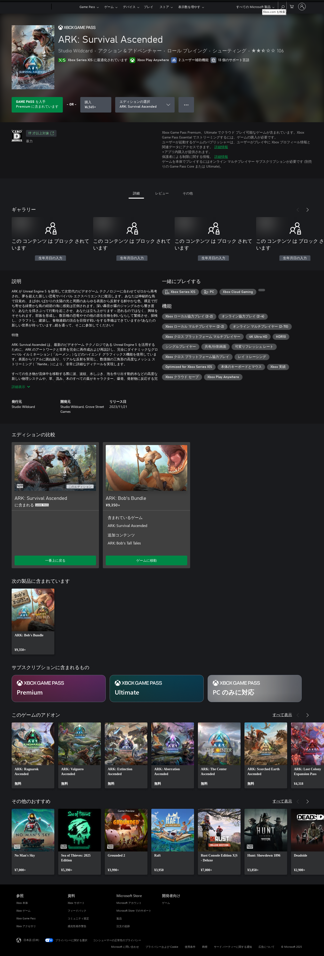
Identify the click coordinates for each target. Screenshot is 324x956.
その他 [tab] (188, 193)
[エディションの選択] (145, 105)
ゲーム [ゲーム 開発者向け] (166, 902)
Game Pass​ (87, 7)
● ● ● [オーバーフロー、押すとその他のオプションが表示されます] (186, 104)
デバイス (129, 7)
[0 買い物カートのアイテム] (292, 6)
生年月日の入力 (50, 258)
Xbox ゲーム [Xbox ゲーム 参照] (23, 910)
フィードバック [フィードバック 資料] (77, 910)
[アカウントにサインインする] (302, 6)
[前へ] (298, 209)
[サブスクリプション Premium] (59, 688)
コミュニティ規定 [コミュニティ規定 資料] (78, 918)
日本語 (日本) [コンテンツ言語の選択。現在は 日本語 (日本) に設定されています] (31, 939)
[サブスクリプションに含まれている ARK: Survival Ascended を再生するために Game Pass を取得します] (37, 105)
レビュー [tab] (162, 193)
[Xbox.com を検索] (282, 6)
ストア (164, 7)
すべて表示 (282, 714)
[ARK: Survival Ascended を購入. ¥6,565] (95, 105)
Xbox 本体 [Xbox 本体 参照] (22, 902)
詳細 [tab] (136, 193)
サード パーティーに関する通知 (233, 946)
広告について (267, 946)
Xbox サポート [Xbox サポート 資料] (76, 902)
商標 (204, 946)
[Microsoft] (32, 6)
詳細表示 (21, 386)
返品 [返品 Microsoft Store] (119, 918)
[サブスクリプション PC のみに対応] (255, 688)
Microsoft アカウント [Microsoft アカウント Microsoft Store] (129, 902)
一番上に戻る (55, 560)
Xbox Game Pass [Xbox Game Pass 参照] (26, 918)
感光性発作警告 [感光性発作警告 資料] (77, 926)
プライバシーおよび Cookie (162, 946)
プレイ (148, 7)
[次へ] (307, 209)
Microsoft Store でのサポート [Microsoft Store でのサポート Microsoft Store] (133, 910)
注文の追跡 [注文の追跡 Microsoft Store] (123, 926)
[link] (33, 622)
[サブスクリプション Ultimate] (157, 688)
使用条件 (190, 946)
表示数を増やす (189, 7)
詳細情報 (221, 147)
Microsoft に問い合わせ (125, 946)
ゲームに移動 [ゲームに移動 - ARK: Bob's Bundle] (146, 560)
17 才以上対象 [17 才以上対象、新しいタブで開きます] (41, 133)
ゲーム (109, 7)
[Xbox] (65, 6)
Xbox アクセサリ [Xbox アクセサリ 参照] (26, 926)
